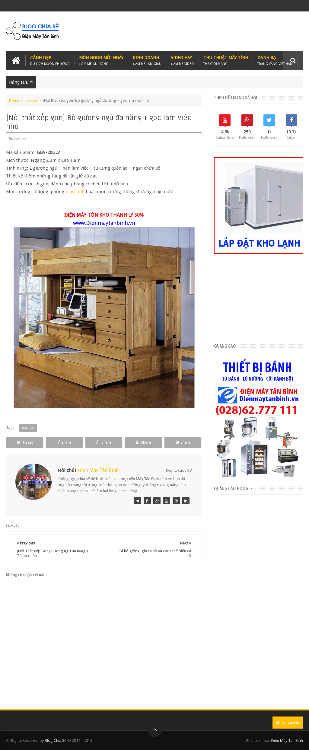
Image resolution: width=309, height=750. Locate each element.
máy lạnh (74, 191)
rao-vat (31, 100)
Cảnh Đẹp (50, 60)
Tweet (25, 442)
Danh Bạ (275, 60)
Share (64, 442)
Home (14, 100)
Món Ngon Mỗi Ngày (101, 60)
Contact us (288, 722)
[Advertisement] (193, 31)
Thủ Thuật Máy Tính (225, 60)
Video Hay (182, 60)
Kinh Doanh (147, 60)
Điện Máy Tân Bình (98, 470)
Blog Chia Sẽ (55, 740)
